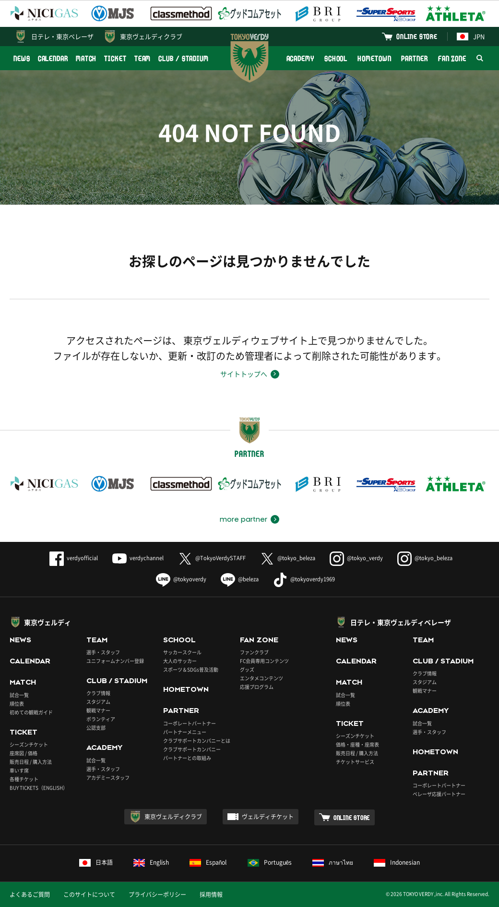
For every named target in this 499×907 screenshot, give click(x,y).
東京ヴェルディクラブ (151, 36)
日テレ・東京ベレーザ (62, 36)
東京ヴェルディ (47, 622)
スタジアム (98, 701)
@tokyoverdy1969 (304, 579)
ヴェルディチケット (268, 816)
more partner (243, 519)
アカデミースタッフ (108, 777)
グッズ (247, 669)
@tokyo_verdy (356, 558)
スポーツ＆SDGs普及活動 (190, 669)
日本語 (96, 862)
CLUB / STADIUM (183, 58)
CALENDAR (53, 58)
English (151, 862)
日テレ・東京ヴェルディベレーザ (400, 622)
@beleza (240, 579)
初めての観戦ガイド (31, 712)
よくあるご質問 (30, 894)
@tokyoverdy (181, 579)
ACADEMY (300, 58)
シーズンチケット (29, 744)
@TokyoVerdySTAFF (212, 558)
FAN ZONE (452, 58)
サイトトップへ (243, 374)
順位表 (17, 703)
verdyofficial (73, 558)
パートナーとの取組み (187, 757)
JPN (471, 36)
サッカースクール (182, 652)
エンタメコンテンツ (261, 678)
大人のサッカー (180, 660)
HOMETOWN (374, 58)
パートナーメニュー (184, 731)
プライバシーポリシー (157, 894)
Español (208, 862)
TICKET (115, 58)
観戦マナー (98, 710)
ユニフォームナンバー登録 (115, 660)
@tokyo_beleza (287, 558)
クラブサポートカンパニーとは (196, 740)
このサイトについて (89, 894)
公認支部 (96, 727)
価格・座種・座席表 (357, 744)
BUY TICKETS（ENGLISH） (39, 787)
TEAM (142, 58)
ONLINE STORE (417, 36)
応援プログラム (256, 686)
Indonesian (397, 862)
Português (270, 862)
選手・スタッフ (103, 652)
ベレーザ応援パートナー (439, 793)
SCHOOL (335, 58)
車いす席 (19, 770)
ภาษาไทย (332, 862)
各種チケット (24, 779)
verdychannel (138, 558)
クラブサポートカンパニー (192, 749)
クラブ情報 (98, 693)
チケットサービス (355, 761)
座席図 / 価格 (23, 753)
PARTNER (414, 58)
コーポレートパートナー (189, 723)
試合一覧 (19, 695)
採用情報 (211, 894)
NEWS (21, 58)
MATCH (86, 58)
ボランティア (100, 719)
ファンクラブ (254, 652)
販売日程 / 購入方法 (31, 761)
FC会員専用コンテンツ (264, 660)
